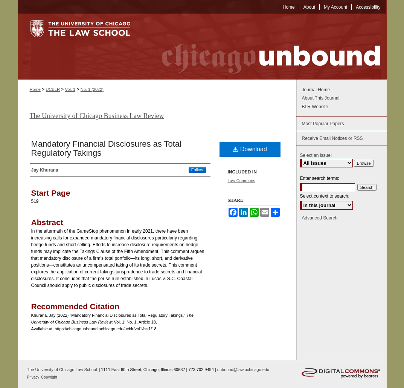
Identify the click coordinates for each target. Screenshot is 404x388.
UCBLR (53, 89)
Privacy (34, 377)
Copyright (49, 377)
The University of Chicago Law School (62, 369)
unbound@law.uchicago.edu (243, 369)
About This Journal (321, 98)
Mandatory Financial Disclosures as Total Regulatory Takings (106, 148)
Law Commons (241, 180)
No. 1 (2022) (92, 89)
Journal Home (316, 89)
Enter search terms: (320, 178)
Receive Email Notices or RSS (332, 138)
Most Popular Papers (323, 123)
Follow (197, 169)
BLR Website (315, 106)
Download (250, 149)
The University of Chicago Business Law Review (97, 116)
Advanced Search (320, 218)
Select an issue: (316, 155)
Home (35, 89)
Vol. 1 (70, 89)
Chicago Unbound (264, 47)
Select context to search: (324, 196)
